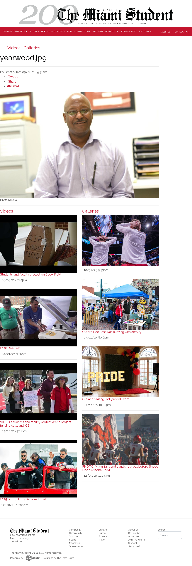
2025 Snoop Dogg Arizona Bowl (23, 499)
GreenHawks (76, 546)
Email (13, 86)
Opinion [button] (33, 31)
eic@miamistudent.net (22, 534)
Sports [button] (44, 31)
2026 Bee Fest (10, 348)
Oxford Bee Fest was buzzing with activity (111, 332)
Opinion (73, 536)
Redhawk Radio (128, 31)
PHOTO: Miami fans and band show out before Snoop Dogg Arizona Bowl (120, 468)
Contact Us (134, 533)
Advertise (165, 32)
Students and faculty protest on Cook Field (30, 274)
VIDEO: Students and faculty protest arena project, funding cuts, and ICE (36, 423)
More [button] (70, 31)
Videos (13, 47)
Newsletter (111, 31)
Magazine (98, 31)
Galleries (32, 47)
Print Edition (83, 31)
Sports (72, 539)
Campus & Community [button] (14, 31)
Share (11, 81)
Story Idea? (178, 32)
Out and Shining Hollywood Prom (105, 399)
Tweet (12, 76)
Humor (102, 533)
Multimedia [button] (57, 31)
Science (103, 536)
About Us (133, 529)
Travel (102, 539)
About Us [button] (144, 31)
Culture (103, 529)
